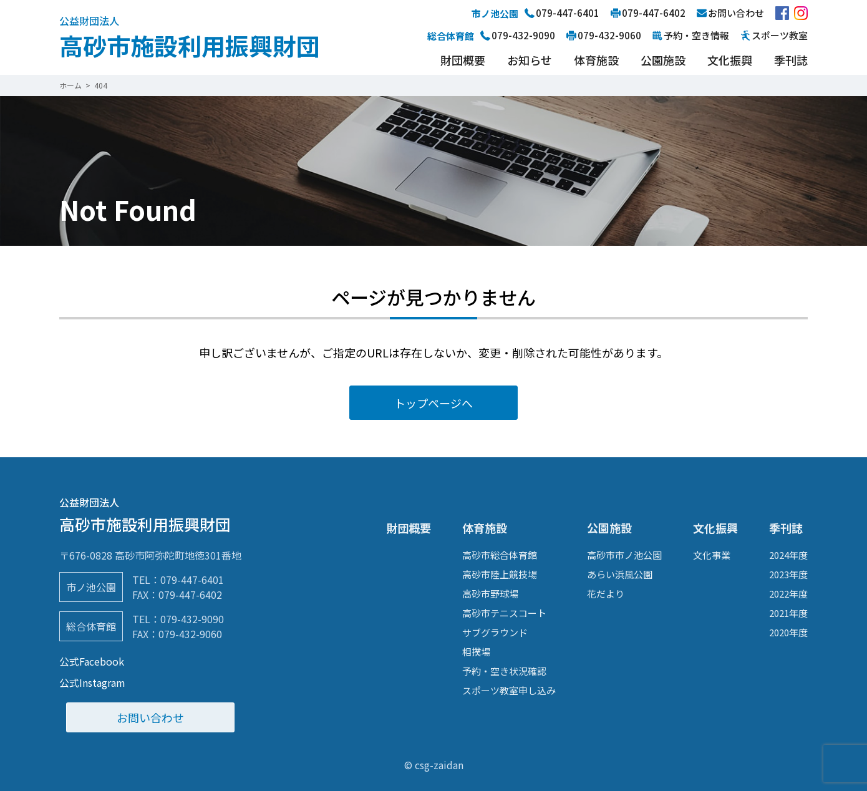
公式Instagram (92, 682)
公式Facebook (91, 661)
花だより (605, 593)
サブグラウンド (495, 632)
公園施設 (663, 60)
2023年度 (788, 574)
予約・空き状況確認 (504, 670)
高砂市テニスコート (504, 612)
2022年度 (788, 593)
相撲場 (476, 651)
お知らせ (529, 60)
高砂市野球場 (490, 593)
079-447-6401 (192, 579)
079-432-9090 (192, 618)
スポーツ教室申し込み (509, 690)
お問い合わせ (150, 717)
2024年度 (788, 554)
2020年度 (788, 632)
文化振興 (729, 60)
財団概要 (462, 60)
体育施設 (596, 60)
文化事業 (711, 554)
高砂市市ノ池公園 (624, 554)
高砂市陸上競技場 (499, 574)
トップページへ (433, 403)
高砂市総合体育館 (499, 554)
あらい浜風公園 (619, 574)
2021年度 (788, 612)
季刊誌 (791, 60)
